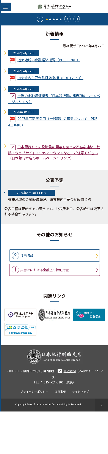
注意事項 (60, 434)
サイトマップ (80, 434)
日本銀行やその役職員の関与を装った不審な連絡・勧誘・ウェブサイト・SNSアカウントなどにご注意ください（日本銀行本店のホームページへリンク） (54, 195)
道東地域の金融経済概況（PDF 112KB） (45, 103)
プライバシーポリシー (34, 434)
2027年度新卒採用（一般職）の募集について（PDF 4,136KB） (52, 164)
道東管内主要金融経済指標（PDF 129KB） (46, 121)
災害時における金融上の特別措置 (44, 312)
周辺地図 (66, 413)
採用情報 (26, 298)
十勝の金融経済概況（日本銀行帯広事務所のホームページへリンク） (54, 141)
